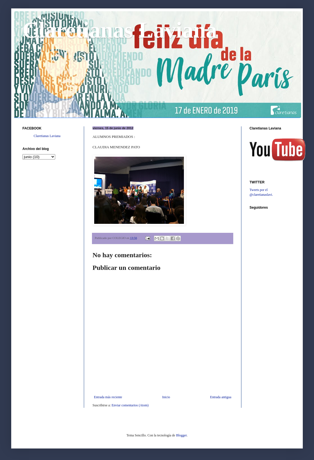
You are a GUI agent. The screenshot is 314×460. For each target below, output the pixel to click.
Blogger (181, 435)
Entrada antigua (220, 397)
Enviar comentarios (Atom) (130, 405)
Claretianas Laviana (119, 30)
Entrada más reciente (108, 397)
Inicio (166, 397)
